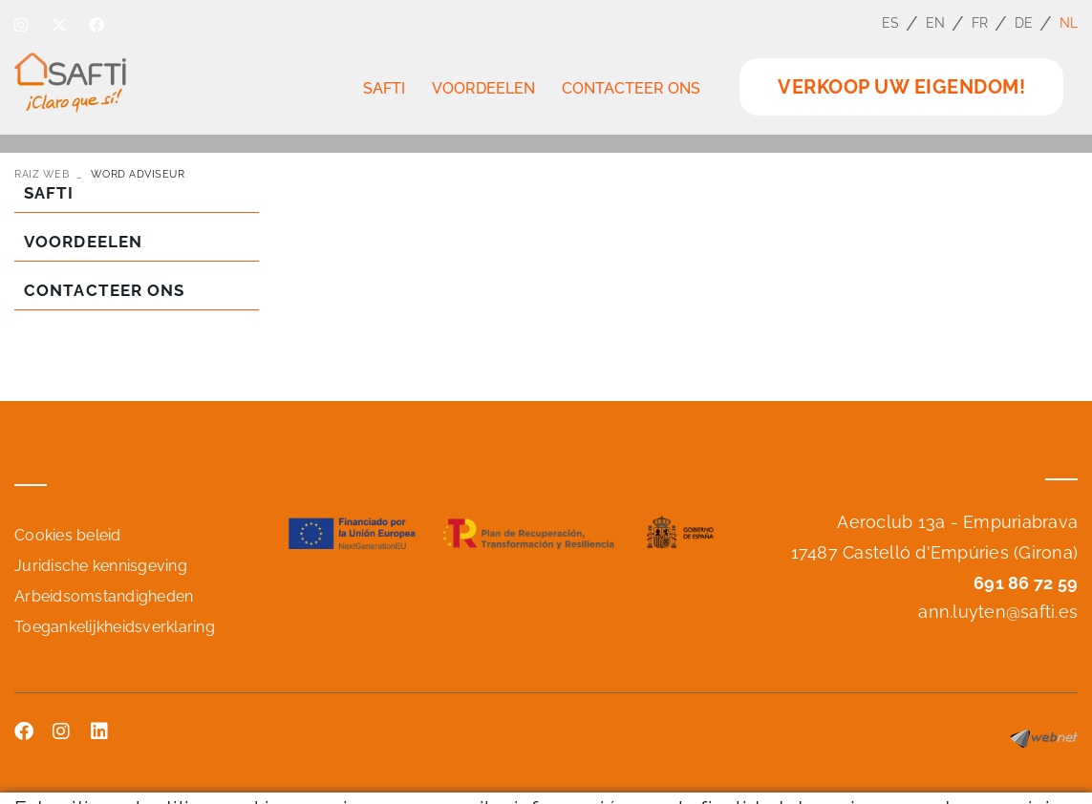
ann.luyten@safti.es (998, 612)
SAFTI (49, 192)
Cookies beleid (67, 535)
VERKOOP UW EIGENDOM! (901, 86)
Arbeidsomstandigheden (103, 596)
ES (891, 23)
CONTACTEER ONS (104, 290)
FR (980, 23)
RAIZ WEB (41, 174)
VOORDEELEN (83, 241)
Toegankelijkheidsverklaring (114, 627)
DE (1024, 23)
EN (936, 23)
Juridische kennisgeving (100, 566)
